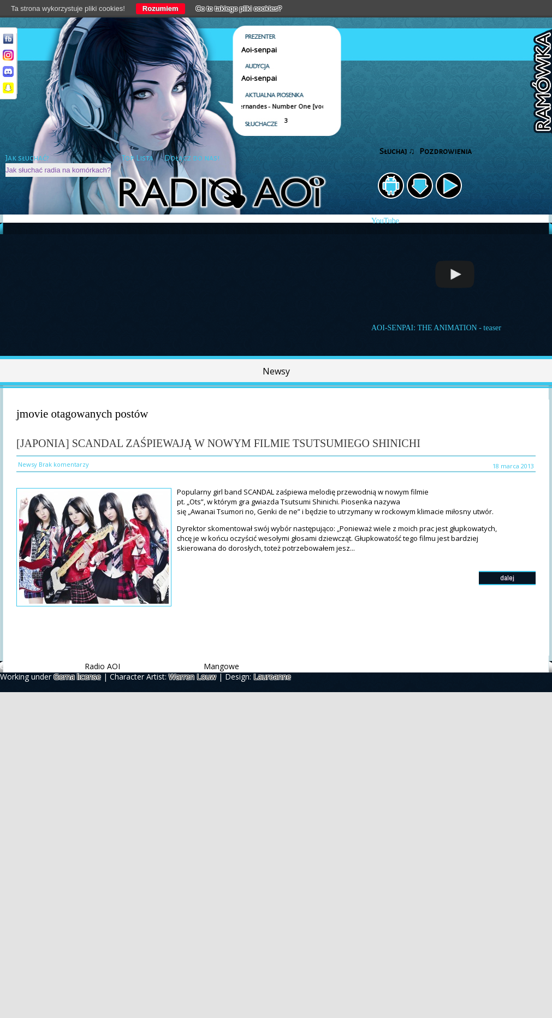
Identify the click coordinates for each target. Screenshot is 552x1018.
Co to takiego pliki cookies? (239, 8)
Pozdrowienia (445, 151)
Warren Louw (192, 676)
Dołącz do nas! (191, 158)
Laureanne (272, 676)
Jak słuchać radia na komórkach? (58, 170)
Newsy (276, 371)
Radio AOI (102, 666)
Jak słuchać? (27, 158)
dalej (507, 577)
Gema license (77, 676)
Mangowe (221, 666)
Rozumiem (161, 8)
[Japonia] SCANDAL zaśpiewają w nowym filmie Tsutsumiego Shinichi (218, 443)
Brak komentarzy (64, 464)
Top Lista (137, 158)
